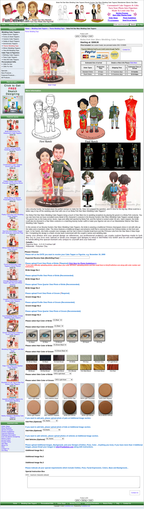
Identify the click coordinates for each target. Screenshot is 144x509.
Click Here (133, 63)
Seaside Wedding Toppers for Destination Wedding (12, 399)
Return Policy (6, 438)
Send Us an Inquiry (130, 20)
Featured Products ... (8, 75)
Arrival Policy (5, 440)
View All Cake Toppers (11, 59)
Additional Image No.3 (35, 463)
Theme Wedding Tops (56, 28)
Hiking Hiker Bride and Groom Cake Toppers (12, 247)
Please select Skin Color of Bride (39, 375)
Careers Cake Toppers (11, 39)
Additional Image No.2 (35, 457)
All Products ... (6, 77)
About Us (4, 445)
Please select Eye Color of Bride (39, 321)
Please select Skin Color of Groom (40, 381)
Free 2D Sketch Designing (10, 436)
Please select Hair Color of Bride (39, 346)
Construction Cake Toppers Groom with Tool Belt (12, 164)
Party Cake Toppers (10, 57)
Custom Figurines (33, 24)
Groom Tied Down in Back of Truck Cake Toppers (12, 332)
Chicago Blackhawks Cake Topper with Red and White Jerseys (12, 282)
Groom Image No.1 (33, 297)
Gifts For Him (7, 66)
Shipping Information (8, 435)
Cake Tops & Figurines (10, 53)
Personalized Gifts (9, 62)
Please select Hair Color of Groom (40, 352)
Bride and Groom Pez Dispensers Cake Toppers (13, 131)
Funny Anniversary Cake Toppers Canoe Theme (12, 264)
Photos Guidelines (7, 431)
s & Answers (113, 20)
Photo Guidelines (129, 18)
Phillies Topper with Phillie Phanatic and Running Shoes (12, 181)
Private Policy (6, 442)
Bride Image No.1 (33, 270)
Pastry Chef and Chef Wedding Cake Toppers (12, 214)
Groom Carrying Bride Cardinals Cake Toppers (12, 148)
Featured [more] (12, 117)
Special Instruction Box (35, 471)
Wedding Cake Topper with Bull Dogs (12, 349)
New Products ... (7, 73)
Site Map (140, 25)
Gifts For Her (7, 64)
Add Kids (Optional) (34, 431)
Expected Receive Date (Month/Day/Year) (42, 258)
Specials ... (5, 71)
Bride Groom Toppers (10, 34)
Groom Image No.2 (33, 306)
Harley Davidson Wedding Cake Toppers (12, 415)
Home (3, 24)
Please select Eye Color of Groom (39, 327)
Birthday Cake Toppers (11, 55)
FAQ (2, 447)
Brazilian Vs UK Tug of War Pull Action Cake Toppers (12, 382)
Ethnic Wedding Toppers (11, 48)
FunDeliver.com (68, 508)
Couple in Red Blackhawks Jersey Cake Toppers (12, 299)
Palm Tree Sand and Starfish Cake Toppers (12, 366)
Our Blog (4, 450)
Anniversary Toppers (10, 43)
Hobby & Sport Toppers (11, 41)
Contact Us (5, 449)
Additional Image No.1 (35, 451)
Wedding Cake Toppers (16, 24)
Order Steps (113, 18)
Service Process (7, 430)
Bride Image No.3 (33, 288)
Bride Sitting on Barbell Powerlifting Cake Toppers (12, 198)
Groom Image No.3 (33, 315)
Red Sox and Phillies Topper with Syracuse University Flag (12, 231)
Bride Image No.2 (33, 279)
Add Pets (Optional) (34, 422)
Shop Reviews (46, 24)
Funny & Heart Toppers (11, 37)
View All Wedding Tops (11, 50)
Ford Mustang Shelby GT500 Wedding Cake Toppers (12, 316)
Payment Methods (7, 433)
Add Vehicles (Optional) (35, 440)
